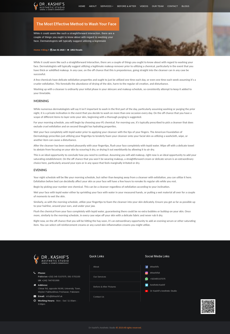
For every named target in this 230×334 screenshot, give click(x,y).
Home (82, 6)
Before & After (126, 6)
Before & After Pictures (104, 286)
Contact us (98, 296)
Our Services (99, 276)
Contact (172, 6)
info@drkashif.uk (54, 296)
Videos (144, 6)
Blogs (185, 6)
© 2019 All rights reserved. (129, 327)
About (93, 6)
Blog (45, 50)
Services (106, 6)
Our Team (158, 6)
